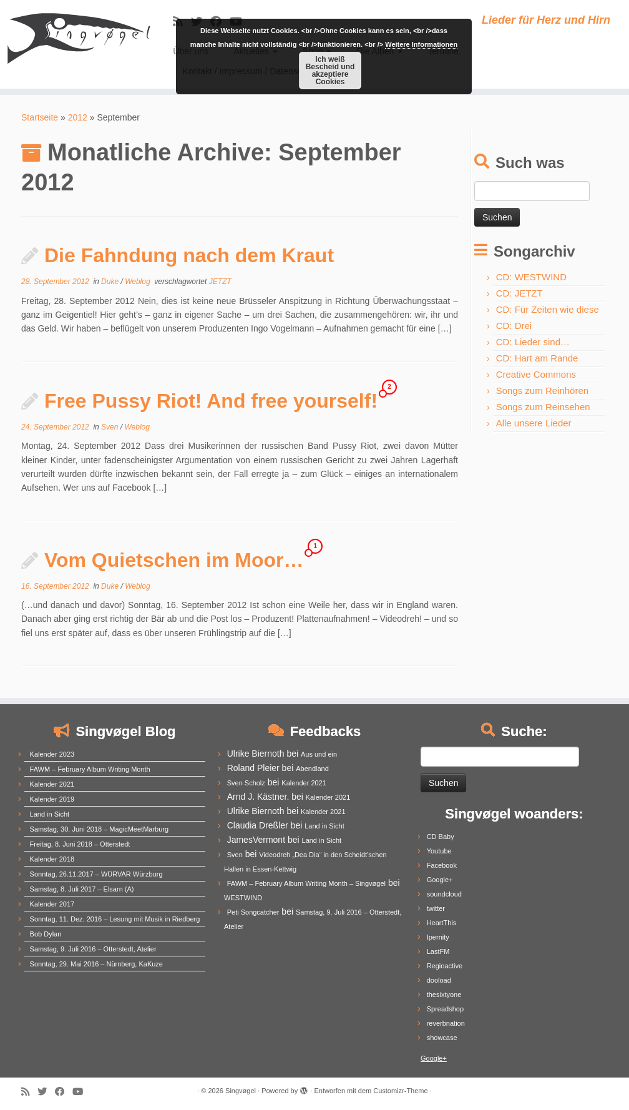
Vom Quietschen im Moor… (173, 560)
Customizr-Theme (400, 1090)
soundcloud (444, 894)
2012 (77, 117)
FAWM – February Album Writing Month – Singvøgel (306, 883)
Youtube (439, 851)
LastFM (438, 951)
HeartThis (442, 922)
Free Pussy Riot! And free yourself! (211, 401)
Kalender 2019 (52, 799)
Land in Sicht (50, 814)
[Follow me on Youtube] (81, 1091)
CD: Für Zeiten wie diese (547, 309)
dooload (439, 980)
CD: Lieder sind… (533, 341)
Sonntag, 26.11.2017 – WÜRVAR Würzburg (96, 874)
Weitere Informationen (421, 44)
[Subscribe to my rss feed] (29, 1091)
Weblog (138, 281)
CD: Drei (514, 325)
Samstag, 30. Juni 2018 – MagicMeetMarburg (99, 829)
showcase (442, 1037)
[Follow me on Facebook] (63, 1091)
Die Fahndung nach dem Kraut (189, 255)
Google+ (440, 879)
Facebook (442, 865)
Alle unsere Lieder (534, 423)
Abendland (312, 768)
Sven (110, 427)
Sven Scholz (246, 783)
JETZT (220, 281)
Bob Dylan (46, 934)
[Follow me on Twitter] (46, 1091)
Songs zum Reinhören (542, 390)
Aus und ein (319, 754)
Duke (110, 281)
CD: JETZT (519, 293)
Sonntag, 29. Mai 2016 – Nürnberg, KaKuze (96, 964)
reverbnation (446, 1023)
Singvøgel (240, 1090)
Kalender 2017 (52, 904)
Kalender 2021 (52, 784)
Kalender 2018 (52, 859)
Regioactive (444, 966)
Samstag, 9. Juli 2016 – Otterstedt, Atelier (93, 949)
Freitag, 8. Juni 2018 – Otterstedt (80, 844)
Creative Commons (536, 374)
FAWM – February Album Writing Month (90, 769)
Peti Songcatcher (253, 912)
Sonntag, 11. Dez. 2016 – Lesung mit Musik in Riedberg (115, 919)
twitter (436, 908)
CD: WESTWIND (531, 277)
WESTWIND (243, 897)
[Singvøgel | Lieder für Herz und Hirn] (73, 37)
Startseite (39, 117)
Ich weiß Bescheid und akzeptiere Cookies (330, 70)
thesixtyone (444, 994)
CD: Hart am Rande (537, 358)
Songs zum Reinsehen (543, 406)
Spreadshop (445, 1009)
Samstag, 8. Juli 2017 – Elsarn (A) (82, 889)
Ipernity (438, 937)
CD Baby (440, 836)
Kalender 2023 (52, 754)
